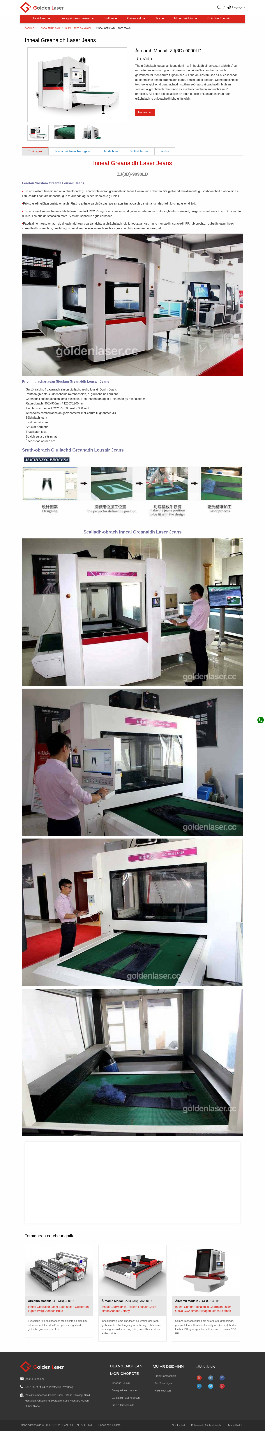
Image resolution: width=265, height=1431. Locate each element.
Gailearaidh (136, 19)
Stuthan (111, 19)
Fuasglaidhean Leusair (77, 19)
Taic (160, 19)
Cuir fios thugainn (219, 18)
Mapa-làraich (235, 1425)
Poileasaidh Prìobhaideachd (206, 1425)
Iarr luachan (145, 112)
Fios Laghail (178, 1425)
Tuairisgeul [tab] (35, 151)
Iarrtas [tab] (164, 151)
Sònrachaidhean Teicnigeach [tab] (73, 151)
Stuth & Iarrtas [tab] (139, 151)
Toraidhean (42, 19)
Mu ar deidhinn (186, 19)
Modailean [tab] (111, 151)
